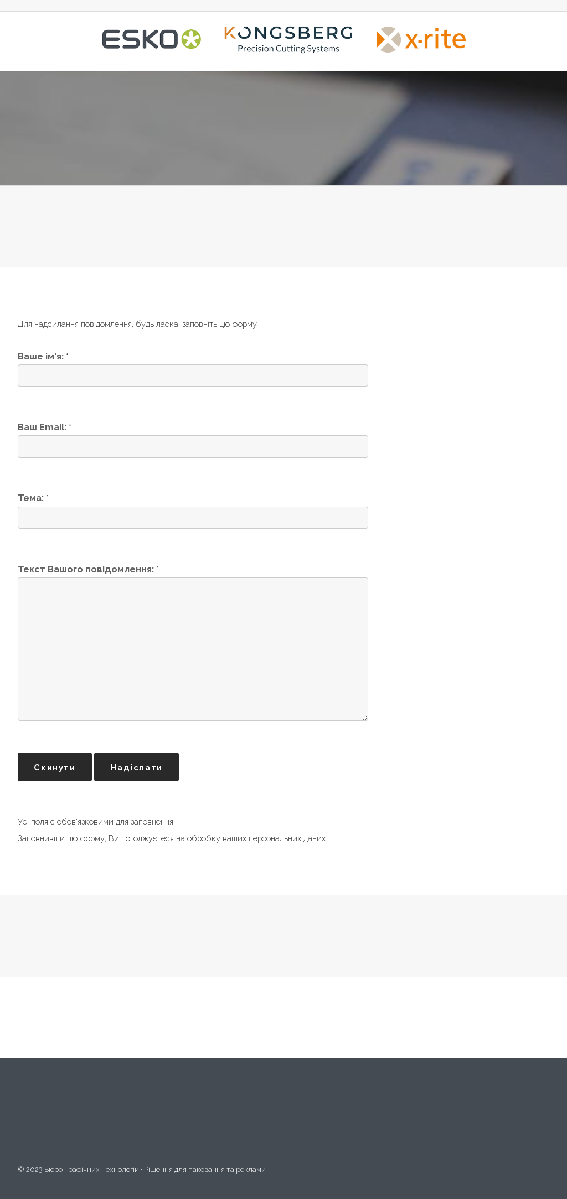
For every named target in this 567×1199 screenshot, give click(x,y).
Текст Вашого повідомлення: (87, 569)
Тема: (31, 498)
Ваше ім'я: (41, 356)
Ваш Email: (42, 427)
